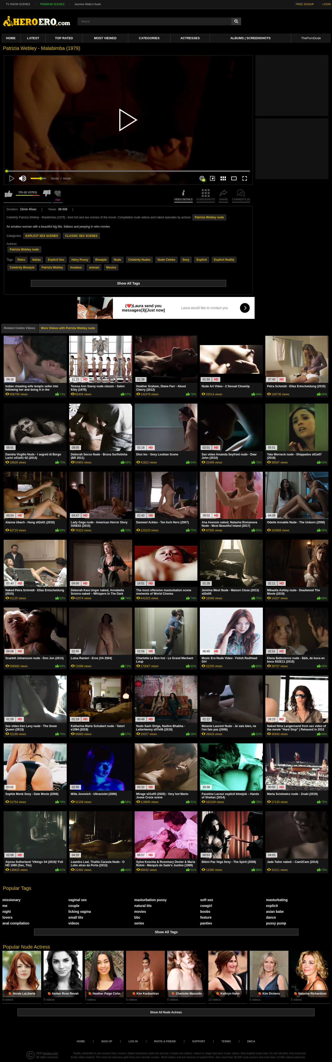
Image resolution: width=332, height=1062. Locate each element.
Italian (36, 259)
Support (198, 1041)
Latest (33, 38)
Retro (21, 259)
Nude (117, 259)
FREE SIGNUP (305, 4)
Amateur (76, 267)
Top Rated (64, 38)
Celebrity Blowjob (22, 267)
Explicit (201, 259)
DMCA (251, 1041)
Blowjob (101, 259)
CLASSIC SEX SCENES (81, 236)
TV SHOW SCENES (18, 4)
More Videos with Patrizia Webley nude (68, 328)
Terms (226, 1041)
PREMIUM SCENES (52, 4)
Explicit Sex (56, 259)
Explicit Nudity (224, 259)
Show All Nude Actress (166, 1012)
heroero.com (50, 1053)
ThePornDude (311, 38)
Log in (133, 1041)
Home (11, 38)
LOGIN (327, 4)
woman (94, 267)
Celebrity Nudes (139, 259)
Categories (149, 38)
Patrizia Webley (52, 267)
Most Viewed (105, 38)
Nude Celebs (166, 259)
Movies (111, 267)
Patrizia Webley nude (209, 217)
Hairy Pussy (79, 259)
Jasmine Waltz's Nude (87, 4)
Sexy (186, 259)
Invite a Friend (165, 1041)
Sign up (106, 1041)
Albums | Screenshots (250, 38)
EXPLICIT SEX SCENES (42, 236)
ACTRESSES (190, 38)
